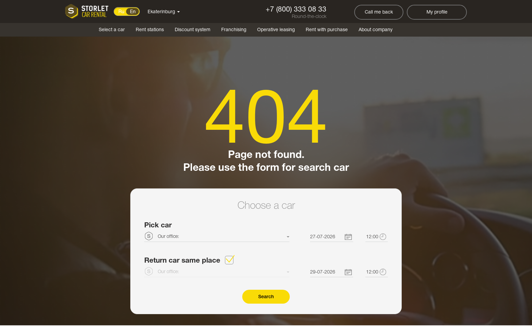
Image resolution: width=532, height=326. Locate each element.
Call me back (379, 12)
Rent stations (150, 30)
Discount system (192, 30)
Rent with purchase (327, 30)
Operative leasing (276, 30)
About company (376, 30)
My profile (437, 12)
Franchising (233, 30)
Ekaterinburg (164, 12)
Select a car (112, 30)
